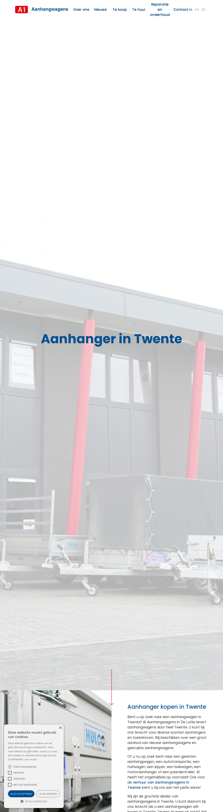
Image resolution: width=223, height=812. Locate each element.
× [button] (60, 727)
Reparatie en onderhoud (160, 9)
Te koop (119, 9)
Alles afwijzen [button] (48, 793)
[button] (10, 767)
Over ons (81, 9)
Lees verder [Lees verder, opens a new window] (30, 759)
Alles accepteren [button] (21, 793)
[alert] (34, 766)
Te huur (139, 9)
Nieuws (100, 9)
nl (191, 9)
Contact (181, 9)
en (197, 9)
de (203, 9)
